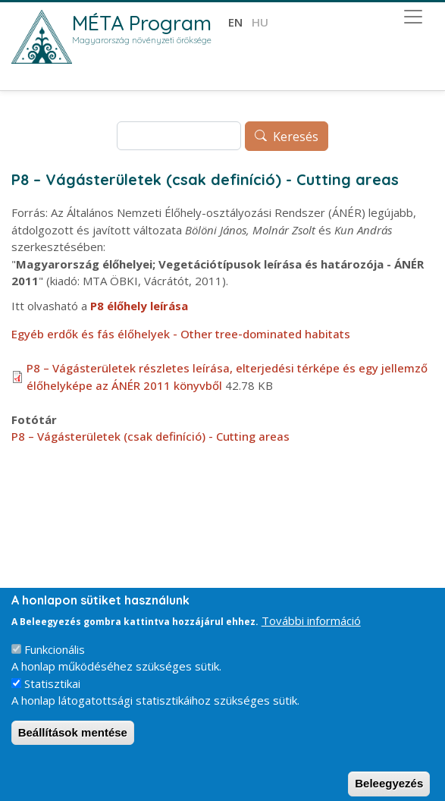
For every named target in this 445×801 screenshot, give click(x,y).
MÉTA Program (142, 23)
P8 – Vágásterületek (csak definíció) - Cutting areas (150, 436)
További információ (311, 634)
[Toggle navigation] (413, 16)
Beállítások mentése (72, 745)
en (235, 22)
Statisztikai (52, 696)
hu (260, 22)
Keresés (295, 136)
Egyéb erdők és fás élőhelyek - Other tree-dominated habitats (180, 333)
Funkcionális (54, 662)
